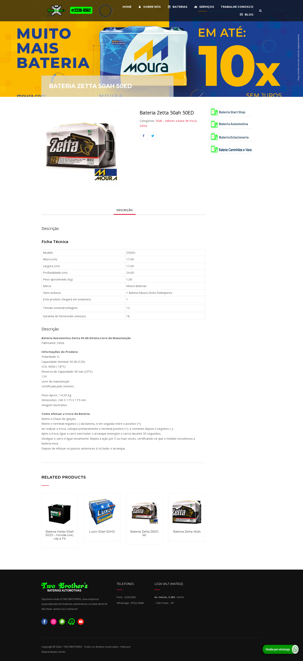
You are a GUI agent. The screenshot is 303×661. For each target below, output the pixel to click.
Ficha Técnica (55, 241)
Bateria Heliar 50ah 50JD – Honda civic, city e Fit (59, 535)
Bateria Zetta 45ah (187, 531)
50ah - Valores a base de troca (176, 121)
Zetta (143, 126)
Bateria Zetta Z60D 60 (144, 533)
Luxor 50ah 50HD (102, 531)
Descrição (125, 210)
